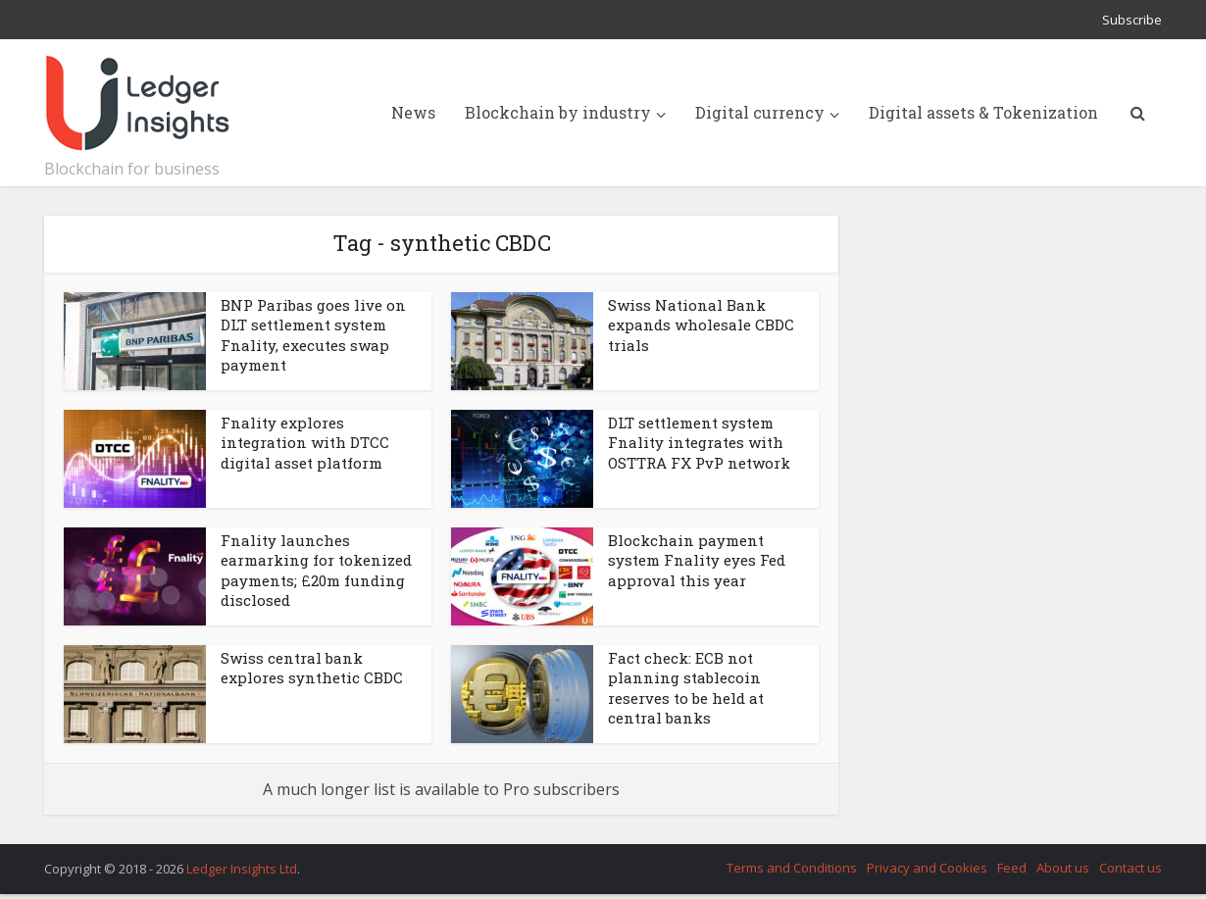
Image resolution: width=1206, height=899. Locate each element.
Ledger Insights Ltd (241, 868)
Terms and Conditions (792, 867)
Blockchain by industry (558, 112)
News (413, 112)
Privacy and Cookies (927, 867)
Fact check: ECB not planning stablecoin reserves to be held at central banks (686, 687)
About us (1062, 867)
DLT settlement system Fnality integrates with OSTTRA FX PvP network (699, 443)
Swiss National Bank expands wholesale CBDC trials (701, 325)
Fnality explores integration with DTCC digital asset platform (305, 443)
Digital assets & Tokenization (983, 112)
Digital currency (760, 112)
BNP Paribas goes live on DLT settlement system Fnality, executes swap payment (313, 335)
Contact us (1130, 867)
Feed (1012, 867)
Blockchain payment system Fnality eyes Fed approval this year (696, 560)
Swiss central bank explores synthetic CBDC (312, 667)
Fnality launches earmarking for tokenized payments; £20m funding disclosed (316, 570)
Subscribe (1132, 19)
